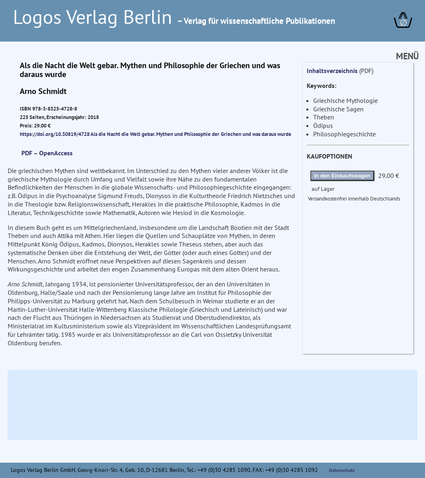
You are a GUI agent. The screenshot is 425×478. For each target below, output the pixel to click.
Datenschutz (342, 470)
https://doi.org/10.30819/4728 (55, 134)
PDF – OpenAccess (47, 153)
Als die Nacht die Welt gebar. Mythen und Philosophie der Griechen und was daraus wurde (190, 134)
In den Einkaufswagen (342, 176)
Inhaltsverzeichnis (332, 71)
